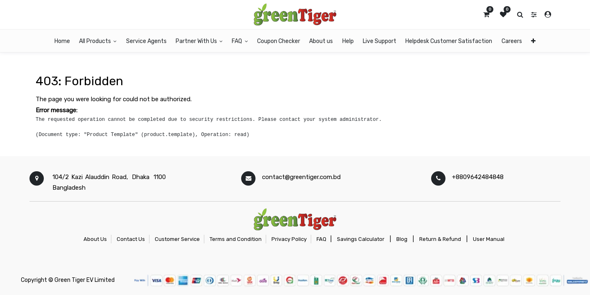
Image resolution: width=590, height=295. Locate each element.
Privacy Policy (289, 239)
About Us (95, 239)
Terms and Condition (236, 239)
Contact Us (131, 239)
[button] (533, 41)
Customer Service (177, 239)
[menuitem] (62, 41)
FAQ (321, 239)
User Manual (488, 239)
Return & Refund (440, 239)
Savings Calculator (360, 239)
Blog (401, 239)
